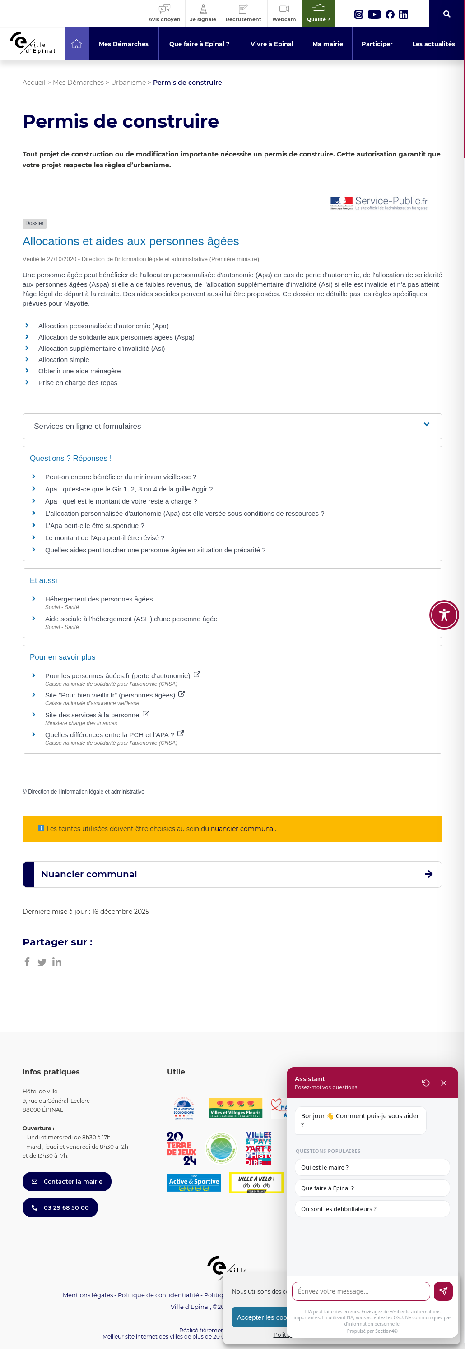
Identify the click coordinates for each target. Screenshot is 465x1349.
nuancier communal (243, 829)
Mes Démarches (78, 82)
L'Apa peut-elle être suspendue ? (94, 525)
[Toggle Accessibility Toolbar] (444, 577)
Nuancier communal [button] (89, 874)
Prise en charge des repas (77, 382)
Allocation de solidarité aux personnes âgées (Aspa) (116, 337)
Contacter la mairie (67, 1181)
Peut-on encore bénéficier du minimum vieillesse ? (120, 477)
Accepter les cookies (268, 1317)
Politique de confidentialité (158, 1295)
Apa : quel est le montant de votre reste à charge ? (121, 501)
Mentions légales (88, 1295)
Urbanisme (128, 82)
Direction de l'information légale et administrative (86, 792)
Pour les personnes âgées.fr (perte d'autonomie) (122, 675)
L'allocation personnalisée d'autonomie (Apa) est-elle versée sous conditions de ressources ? (185, 513)
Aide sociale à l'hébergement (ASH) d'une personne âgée (131, 619)
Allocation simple (63, 359)
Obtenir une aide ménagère (79, 371)
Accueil (34, 82)
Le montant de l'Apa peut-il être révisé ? (105, 537)
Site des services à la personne (97, 715)
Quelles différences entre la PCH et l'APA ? (114, 735)
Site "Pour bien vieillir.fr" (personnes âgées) (115, 695)
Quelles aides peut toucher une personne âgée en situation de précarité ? (155, 550)
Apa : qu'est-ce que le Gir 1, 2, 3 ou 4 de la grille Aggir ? (129, 489)
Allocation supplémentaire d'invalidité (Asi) (101, 348)
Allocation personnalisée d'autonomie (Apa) (103, 326)
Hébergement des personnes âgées (99, 599)
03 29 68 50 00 (60, 1207)
